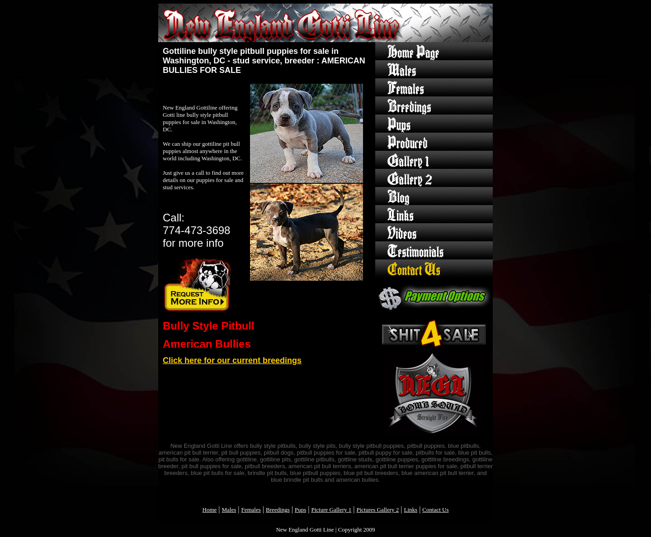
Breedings (278, 509)
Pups (300, 509)
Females (250, 509)
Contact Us (435, 509)
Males (229, 509)
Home (210, 509)
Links (411, 509)
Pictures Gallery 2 (377, 509)
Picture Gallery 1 (331, 509)
